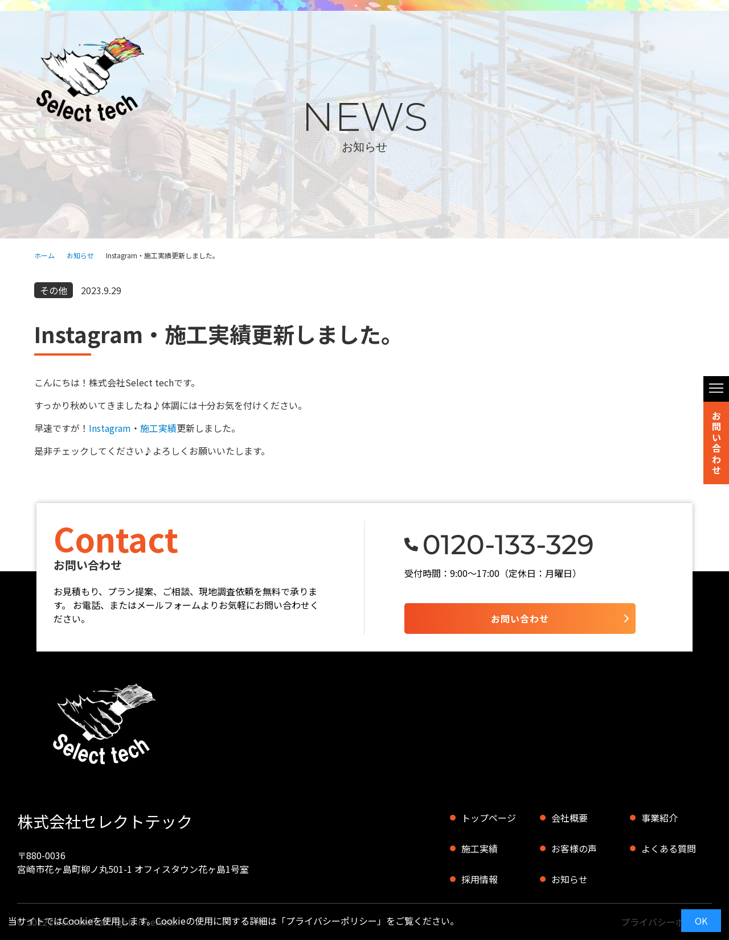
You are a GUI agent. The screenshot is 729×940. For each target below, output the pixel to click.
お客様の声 (574, 848)
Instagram (110, 428)
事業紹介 (659, 817)
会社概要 (569, 817)
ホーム (44, 255)
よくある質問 (668, 848)
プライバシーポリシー (331, 920)
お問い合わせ (716, 443)
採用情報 (479, 879)
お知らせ (80, 255)
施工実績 (158, 428)
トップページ (488, 817)
